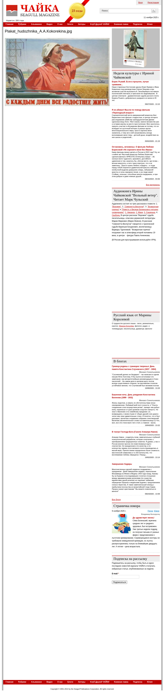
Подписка (137, 24)
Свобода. (116, 215)
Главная (9, 24)
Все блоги (116, 499)
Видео (50, 24)
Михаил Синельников (149, 372)
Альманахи (36, 24)
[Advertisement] (82, 655)
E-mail (115, 574)
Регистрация (153, 2)
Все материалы (153, 185)
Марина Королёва (126, 326)
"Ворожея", (117, 207)
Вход (140, 2)
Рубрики (22, 24)
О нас (60, 24)
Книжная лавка (121, 24)
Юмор (156, 511)
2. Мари (139, 212)
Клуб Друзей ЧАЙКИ (99, 24)
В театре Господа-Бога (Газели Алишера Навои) (134, 432)
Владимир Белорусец (150, 514)
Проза (150, 511)
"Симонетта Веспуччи (134, 207)
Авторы (81, 24)
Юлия (149, 24)
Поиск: (105, 11)
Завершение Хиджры (122, 464)
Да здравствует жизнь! (143, 518)
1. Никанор (130, 212)
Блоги (70, 24)
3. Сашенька (149, 212)
